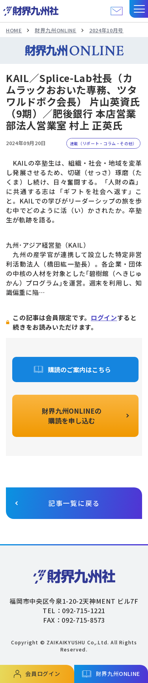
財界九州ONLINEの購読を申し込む (71, 416)
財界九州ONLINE (55, 30)
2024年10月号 (106, 30)
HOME (14, 30)
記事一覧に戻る (74, 503)
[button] (138, 9)
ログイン (104, 317)
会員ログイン (42, 673)
